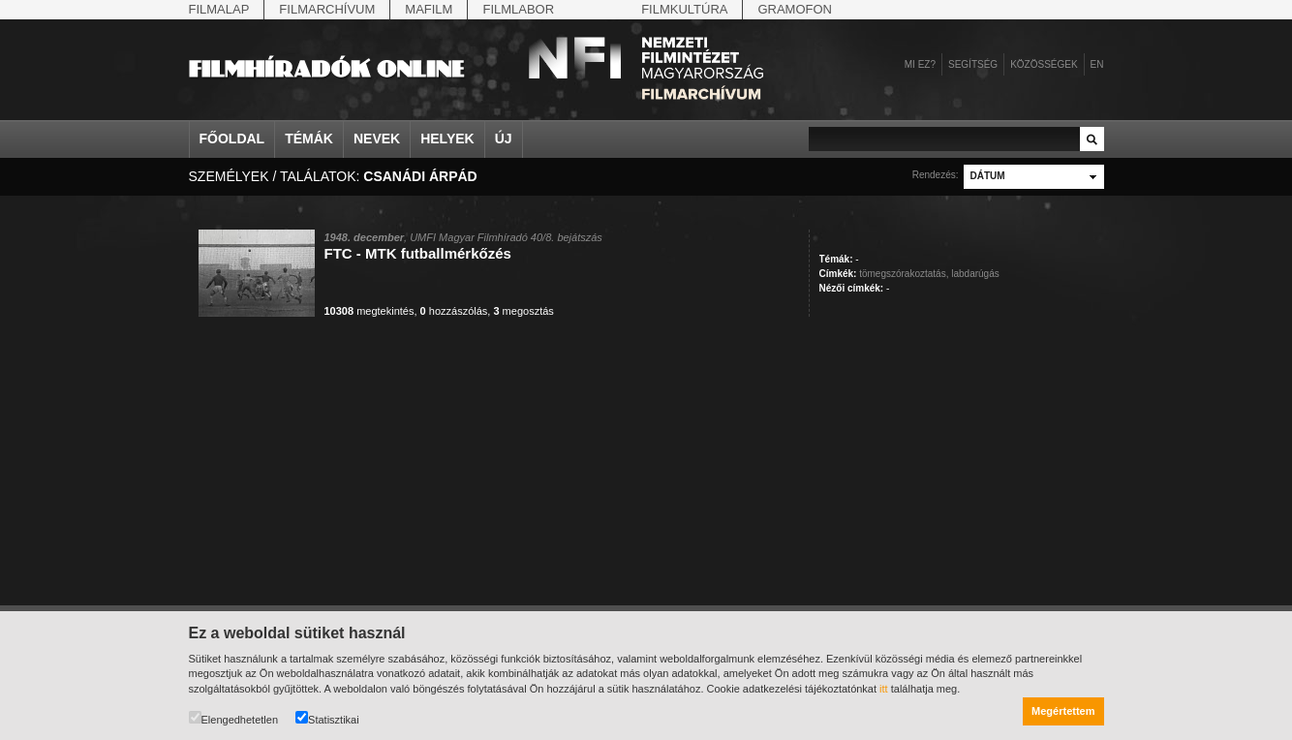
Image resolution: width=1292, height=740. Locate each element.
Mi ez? (920, 64)
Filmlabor (518, 9)
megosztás (523, 311)
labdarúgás (975, 273)
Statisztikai (327, 718)
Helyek (447, 138)
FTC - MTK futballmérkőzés (417, 253)
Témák (309, 138)
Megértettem (1062, 711)
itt (883, 688)
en (1097, 64)
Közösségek (1043, 64)
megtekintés (369, 311)
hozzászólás (454, 311)
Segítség (973, 64)
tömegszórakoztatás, (903, 273)
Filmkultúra (684, 9)
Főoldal (232, 138)
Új (503, 138)
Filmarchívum (327, 9)
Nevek (377, 138)
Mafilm (428, 9)
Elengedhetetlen (234, 718)
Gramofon (794, 9)
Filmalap (219, 9)
